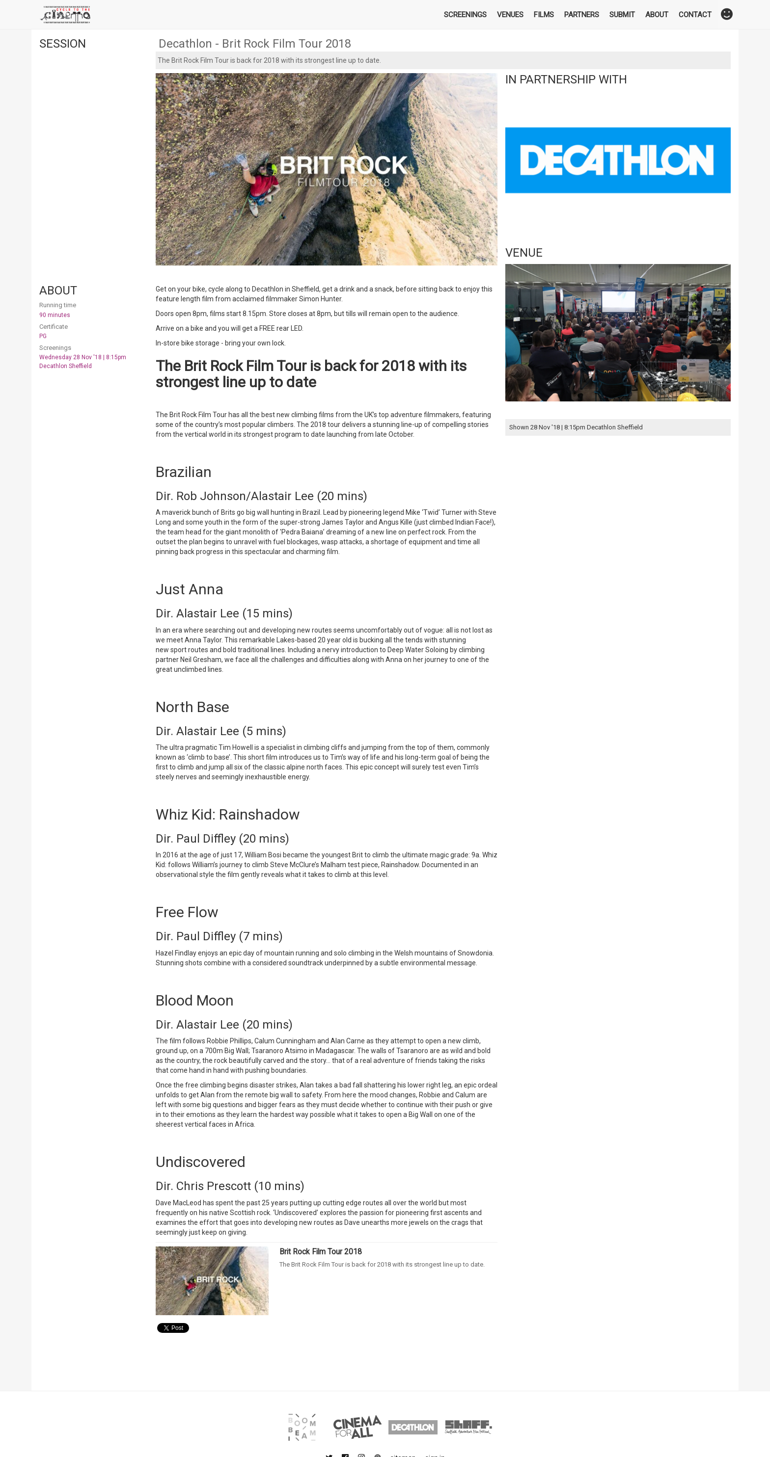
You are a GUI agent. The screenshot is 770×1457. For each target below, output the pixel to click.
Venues (510, 14)
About (656, 14)
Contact (695, 14)
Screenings (465, 14)
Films (544, 14)
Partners (581, 14)
